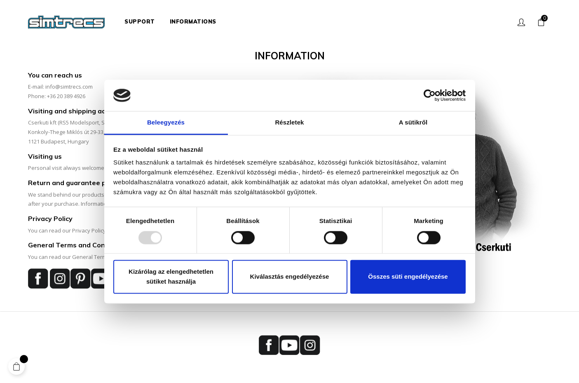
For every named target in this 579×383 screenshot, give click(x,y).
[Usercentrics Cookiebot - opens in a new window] (430, 95)
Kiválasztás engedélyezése (289, 276)
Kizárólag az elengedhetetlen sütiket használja (171, 276)
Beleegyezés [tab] (166, 122)
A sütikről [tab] (413, 122)
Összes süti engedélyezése (408, 276)
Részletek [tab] (289, 122)
